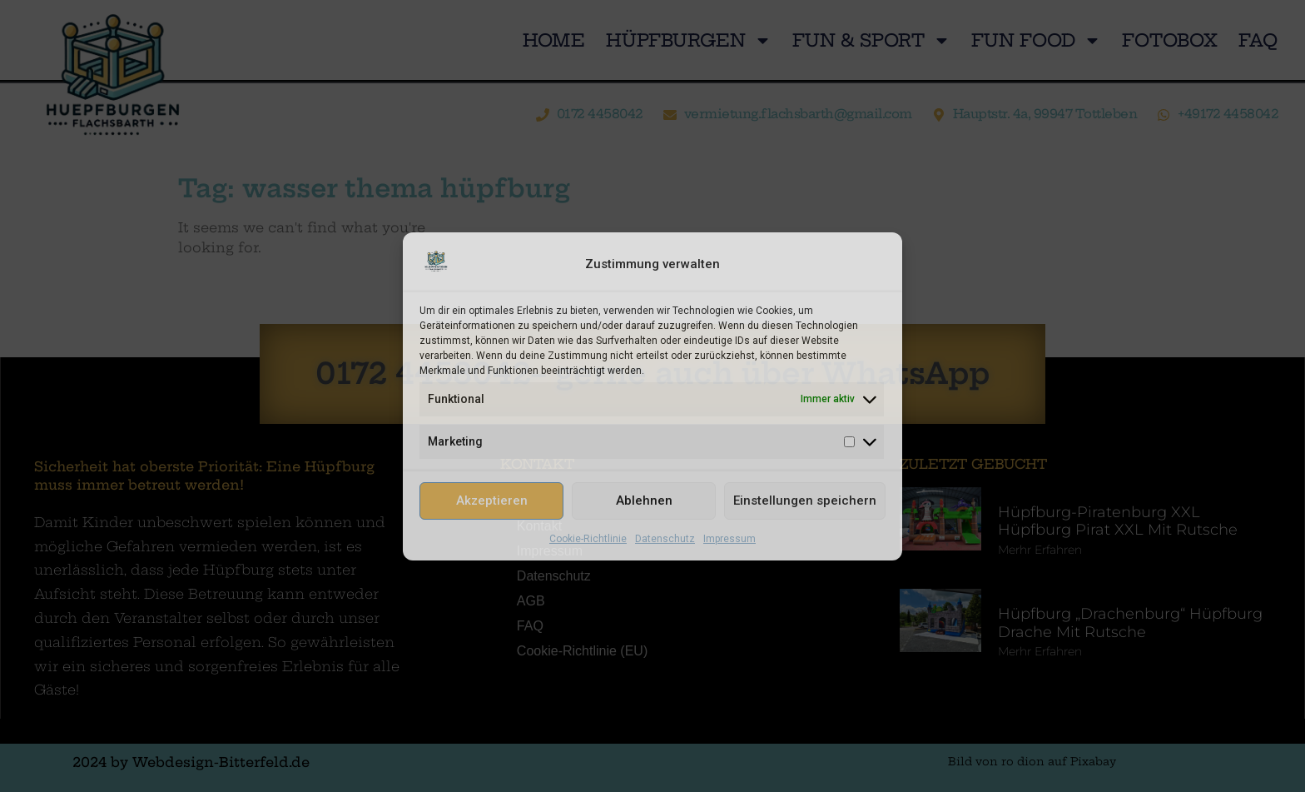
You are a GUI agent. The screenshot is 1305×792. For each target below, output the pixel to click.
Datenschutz (665, 539)
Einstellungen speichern (804, 500)
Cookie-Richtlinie (588, 539)
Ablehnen (644, 500)
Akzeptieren (492, 500)
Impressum (729, 539)
